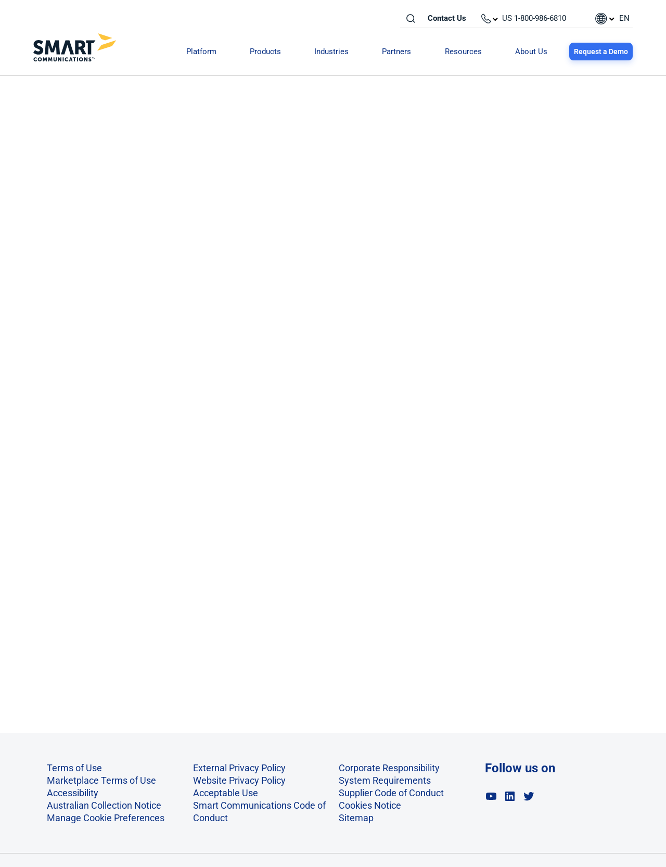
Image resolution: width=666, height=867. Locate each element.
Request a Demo (601, 51)
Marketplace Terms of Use (101, 780)
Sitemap (356, 817)
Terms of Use (74, 767)
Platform (201, 51)
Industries (331, 51)
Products (265, 51)
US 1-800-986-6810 (534, 18)
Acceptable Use (225, 792)
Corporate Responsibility (389, 767)
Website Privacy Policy (239, 780)
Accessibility (72, 792)
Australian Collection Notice (104, 805)
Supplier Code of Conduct (391, 792)
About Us (531, 51)
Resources (463, 51)
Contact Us (447, 18)
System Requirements (385, 780)
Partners (396, 51)
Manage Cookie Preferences (105, 817)
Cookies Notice (370, 805)
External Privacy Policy (239, 767)
